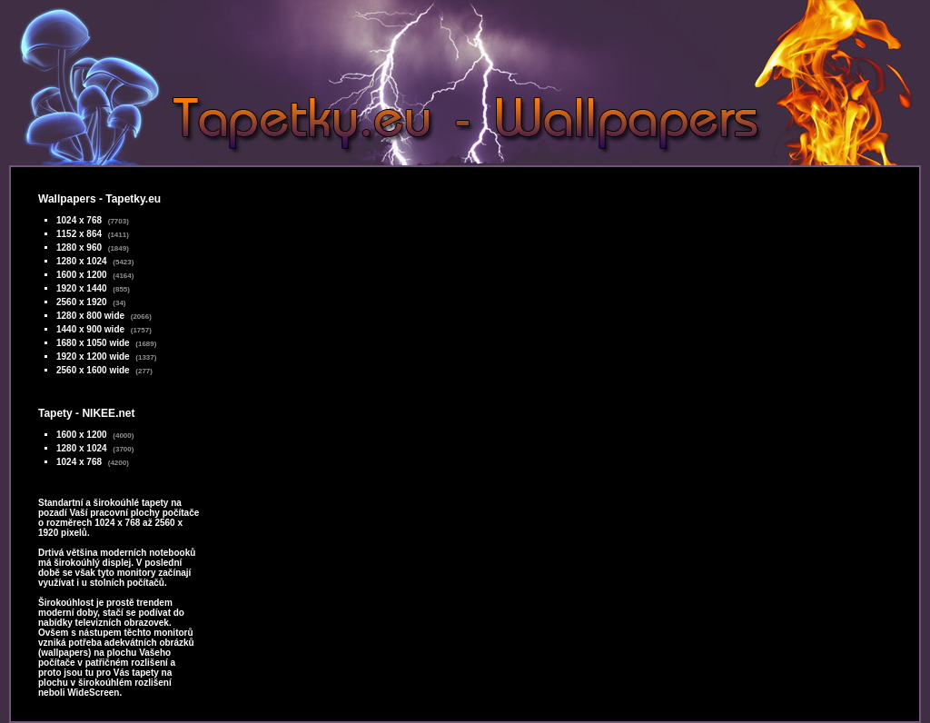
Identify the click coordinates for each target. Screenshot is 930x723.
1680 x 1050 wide (93, 343)
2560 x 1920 (81, 302)
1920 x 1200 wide (93, 357)
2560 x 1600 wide (93, 370)
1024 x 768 (79, 220)
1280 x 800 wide (90, 316)
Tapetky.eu (133, 199)
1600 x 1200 (81, 275)
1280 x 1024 (81, 261)
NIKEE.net (108, 413)
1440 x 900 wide (90, 329)
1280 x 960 (79, 248)
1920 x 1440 (81, 288)
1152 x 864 (79, 234)
